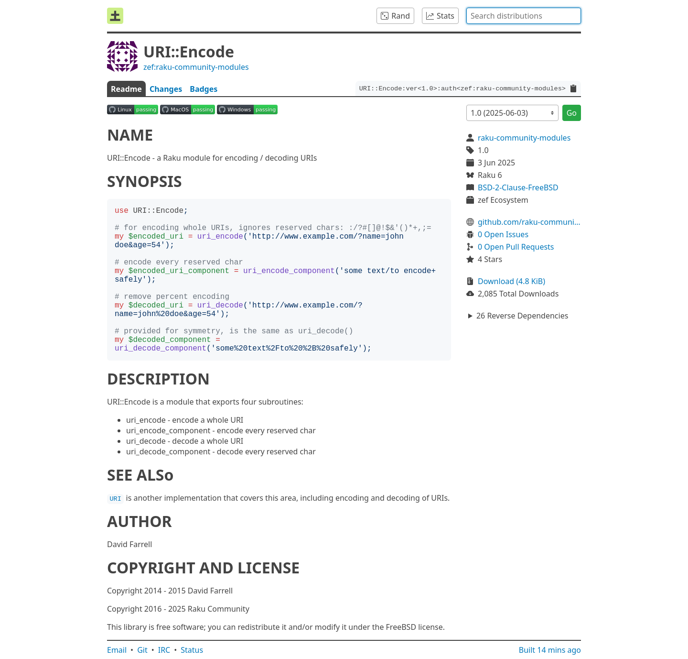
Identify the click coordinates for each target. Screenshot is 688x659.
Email (117, 650)
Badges (203, 89)
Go (572, 113)
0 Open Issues (503, 234)
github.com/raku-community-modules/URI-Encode (529, 222)
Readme (126, 89)
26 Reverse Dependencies (522, 315)
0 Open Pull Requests (516, 247)
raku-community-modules (524, 137)
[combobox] (523, 16)
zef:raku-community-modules (196, 67)
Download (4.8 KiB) (511, 281)
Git (142, 650)
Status (192, 650)
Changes (166, 89)
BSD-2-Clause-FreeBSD (518, 187)
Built (550, 650)
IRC (164, 650)
